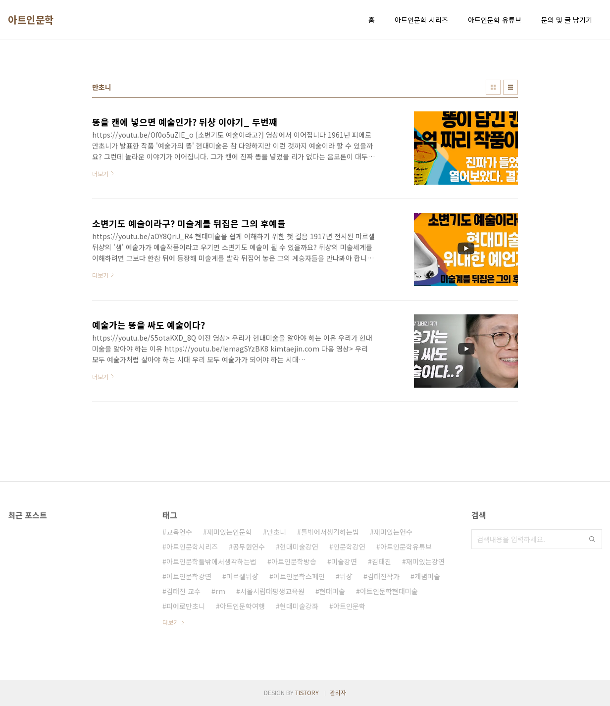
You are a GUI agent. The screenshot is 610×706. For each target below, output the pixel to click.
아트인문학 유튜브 (494, 20)
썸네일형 (493, 87)
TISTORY (307, 692)
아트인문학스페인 (299, 576)
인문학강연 (349, 547)
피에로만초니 (185, 606)
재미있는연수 (393, 532)
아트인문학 (31, 20)
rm (220, 591)
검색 (592, 539)
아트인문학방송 (293, 561)
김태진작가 (383, 576)
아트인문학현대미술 (389, 591)
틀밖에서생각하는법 (330, 532)
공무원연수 (249, 547)
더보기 (170, 622)
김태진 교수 (183, 591)
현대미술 (332, 591)
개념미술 (427, 576)
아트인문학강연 (188, 576)
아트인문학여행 (242, 606)
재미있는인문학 (229, 532)
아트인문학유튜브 (406, 547)
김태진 (381, 561)
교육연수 (179, 532)
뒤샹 (346, 576)
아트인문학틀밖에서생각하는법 (211, 561)
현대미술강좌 (299, 606)
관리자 (338, 692)
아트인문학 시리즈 (421, 20)
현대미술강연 (299, 547)
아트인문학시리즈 (192, 547)
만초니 (276, 532)
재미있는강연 (425, 561)
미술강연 (344, 561)
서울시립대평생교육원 (272, 591)
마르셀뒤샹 (242, 576)
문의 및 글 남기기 (566, 20)
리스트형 (510, 87)
